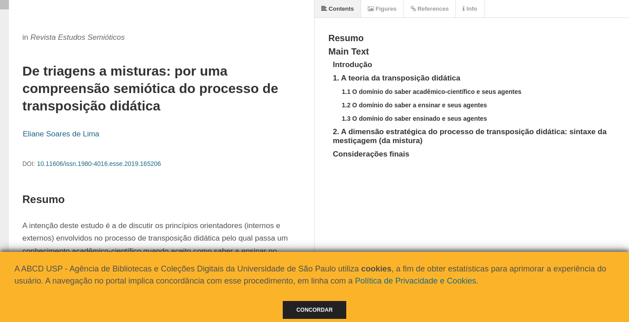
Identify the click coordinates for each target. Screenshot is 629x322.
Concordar (315, 310)
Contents (337, 8)
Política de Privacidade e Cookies (415, 280)
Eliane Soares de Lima (61, 134)
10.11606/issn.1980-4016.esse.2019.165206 (99, 163)
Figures (382, 8)
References (430, 8)
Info (470, 8)
